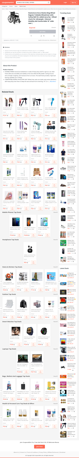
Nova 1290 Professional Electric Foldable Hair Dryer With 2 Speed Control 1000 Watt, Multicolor (50, 108)
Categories (4, 6)
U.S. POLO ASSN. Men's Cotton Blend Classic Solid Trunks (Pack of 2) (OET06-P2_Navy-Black (71, 110)
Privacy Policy (42, 452)
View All (55, 212)
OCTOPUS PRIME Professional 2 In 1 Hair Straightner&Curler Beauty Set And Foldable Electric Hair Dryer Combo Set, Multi (50, 178)
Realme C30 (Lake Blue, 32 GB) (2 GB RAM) (43, 228)
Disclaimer (62, 452)
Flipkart (39, 231)
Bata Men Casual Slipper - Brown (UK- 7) (71, 184)
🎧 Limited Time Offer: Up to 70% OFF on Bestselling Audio (71, 332)
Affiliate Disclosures (53, 452)
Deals (16, 6)
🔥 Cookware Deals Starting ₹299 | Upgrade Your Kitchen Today (70, 307)
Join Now (39, 447)
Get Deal (43, 31)
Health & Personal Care (43, 40)
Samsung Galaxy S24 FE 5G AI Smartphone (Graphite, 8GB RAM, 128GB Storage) (71, 217)
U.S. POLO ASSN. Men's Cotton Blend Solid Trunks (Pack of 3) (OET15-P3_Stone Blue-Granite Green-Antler (71, 233)
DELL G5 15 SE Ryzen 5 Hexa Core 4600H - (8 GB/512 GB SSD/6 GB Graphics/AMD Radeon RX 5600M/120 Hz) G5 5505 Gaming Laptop (22, 365)
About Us (16, 452)
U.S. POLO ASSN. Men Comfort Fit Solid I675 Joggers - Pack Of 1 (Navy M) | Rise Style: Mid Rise (71, 27)
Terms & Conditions (32, 452)
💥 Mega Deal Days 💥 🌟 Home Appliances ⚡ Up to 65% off (71, 283)
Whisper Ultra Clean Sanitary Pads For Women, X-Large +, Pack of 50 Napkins (71, 242)
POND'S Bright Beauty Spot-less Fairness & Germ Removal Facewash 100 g (71, 143)
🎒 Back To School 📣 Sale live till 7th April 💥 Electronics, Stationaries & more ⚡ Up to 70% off (71, 291)
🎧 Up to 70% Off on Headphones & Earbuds (71, 349)
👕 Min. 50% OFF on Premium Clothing (71, 340)
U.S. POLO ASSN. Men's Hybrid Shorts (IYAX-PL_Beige (71, 102)
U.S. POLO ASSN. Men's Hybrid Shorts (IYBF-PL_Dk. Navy (71, 19)
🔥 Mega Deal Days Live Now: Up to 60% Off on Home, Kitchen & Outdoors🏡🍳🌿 (71, 274)
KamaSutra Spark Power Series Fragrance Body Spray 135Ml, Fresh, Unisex (71, 44)
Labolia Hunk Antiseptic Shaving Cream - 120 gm (9, 178)
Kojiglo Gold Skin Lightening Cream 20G (36, 419)
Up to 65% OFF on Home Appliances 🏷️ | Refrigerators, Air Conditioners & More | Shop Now (71, 324)
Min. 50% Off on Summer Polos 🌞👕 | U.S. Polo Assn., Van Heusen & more (71, 299)
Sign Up (74, 2)
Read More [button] (53, 81)
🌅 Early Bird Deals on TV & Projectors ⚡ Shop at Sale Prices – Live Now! (71, 384)
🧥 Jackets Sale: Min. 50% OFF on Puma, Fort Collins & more (71, 357)
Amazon (54, 27)
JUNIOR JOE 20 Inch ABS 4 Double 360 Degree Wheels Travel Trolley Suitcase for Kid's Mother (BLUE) (9, 392)
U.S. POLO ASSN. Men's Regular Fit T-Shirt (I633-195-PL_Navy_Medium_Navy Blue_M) (71, 151)
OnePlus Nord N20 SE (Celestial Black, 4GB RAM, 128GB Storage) (15, 228)
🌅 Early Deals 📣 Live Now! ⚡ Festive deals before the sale (71, 375)
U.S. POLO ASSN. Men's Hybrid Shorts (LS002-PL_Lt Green (71, 159)
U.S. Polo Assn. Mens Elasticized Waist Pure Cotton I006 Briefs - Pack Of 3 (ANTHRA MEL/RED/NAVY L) (71, 52)
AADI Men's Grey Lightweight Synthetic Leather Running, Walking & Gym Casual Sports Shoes (71, 225)
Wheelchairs (53, 40)
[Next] (59, 281)
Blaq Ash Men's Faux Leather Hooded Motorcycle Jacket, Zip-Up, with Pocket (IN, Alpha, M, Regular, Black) (22, 310)
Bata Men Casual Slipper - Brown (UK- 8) (71, 126)
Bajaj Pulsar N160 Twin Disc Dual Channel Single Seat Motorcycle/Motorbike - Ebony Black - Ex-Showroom (71, 365)
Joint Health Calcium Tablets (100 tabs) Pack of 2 (22, 419)
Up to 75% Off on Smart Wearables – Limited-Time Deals (71, 316)
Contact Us (23, 452)
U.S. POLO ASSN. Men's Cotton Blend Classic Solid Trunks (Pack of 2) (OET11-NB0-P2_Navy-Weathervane (71, 118)
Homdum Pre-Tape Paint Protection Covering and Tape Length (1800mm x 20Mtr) (71, 93)
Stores (11, 6)
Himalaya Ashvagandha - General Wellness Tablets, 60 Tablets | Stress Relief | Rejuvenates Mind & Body (71, 258)
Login (65, 2)
